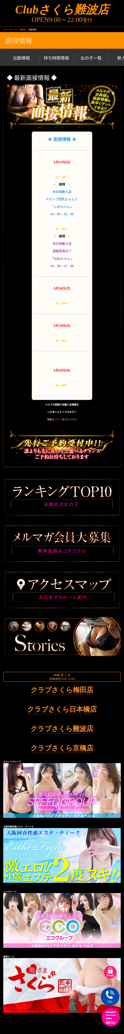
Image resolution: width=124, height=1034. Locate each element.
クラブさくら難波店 (62, 728)
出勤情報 (21, 58)
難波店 (23, 29)
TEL (110, 997)
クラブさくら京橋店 (62, 748)
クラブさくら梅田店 (62, 690)
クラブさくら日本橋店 (62, 709)
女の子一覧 (91, 58)
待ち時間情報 (56, 58)
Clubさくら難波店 (62, 9)
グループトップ (10, 29)
